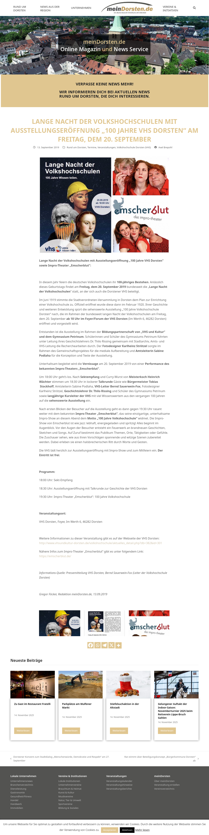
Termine (91, 147)
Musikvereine (65, 796)
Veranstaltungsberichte (119, 788)
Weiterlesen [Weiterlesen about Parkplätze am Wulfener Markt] (71, 730)
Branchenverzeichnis (21, 784)
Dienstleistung (18, 788)
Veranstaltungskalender (119, 781)
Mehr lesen (142, 830)
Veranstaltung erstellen (167, 784)
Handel (14, 800)
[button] (194, 7)
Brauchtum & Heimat (69, 788)
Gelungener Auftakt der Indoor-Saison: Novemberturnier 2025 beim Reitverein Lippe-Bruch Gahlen (175, 710)
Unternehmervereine (69, 784)
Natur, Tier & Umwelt (69, 800)
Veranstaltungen (107, 147)
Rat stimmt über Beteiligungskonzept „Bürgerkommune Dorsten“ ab (160, 759)
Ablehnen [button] (127, 830)
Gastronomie (17, 792)
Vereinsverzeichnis (164, 788)
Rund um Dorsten (76, 147)
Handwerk (16, 804)
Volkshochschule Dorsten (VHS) (134, 147)
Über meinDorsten (164, 781)
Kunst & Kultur (66, 792)
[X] (111, 645)
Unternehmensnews (21, 781)
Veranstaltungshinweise (119, 784)
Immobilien (16, 808)
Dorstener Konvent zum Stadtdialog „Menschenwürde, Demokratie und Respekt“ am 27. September (59, 759)
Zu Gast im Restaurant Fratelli (32, 704)
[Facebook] (90, 645)
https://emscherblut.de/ (55, 556)
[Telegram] (104, 645)
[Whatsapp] (97, 645)
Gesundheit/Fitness (21, 796)
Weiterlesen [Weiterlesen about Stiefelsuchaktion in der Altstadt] (118, 730)
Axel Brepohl (165, 147)
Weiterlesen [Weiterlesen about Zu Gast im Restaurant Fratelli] (23, 730)
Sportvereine (65, 804)
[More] (118, 645)
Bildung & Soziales (68, 808)
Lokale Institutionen (69, 781)
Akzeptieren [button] (109, 830)
